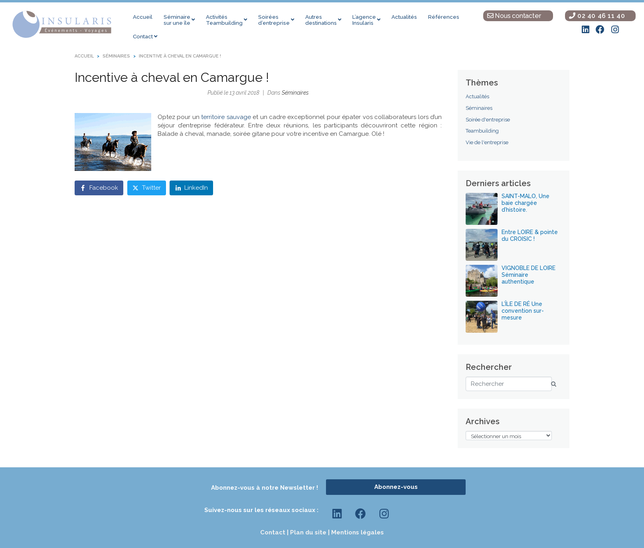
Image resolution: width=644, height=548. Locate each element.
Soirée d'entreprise (488, 120)
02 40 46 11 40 (597, 16)
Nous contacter (514, 16)
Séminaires (295, 92)
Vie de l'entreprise (487, 142)
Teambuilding (482, 131)
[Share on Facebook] (99, 188)
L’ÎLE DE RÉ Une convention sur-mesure (523, 311)
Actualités (477, 96)
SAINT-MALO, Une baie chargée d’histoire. (525, 203)
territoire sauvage (226, 117)
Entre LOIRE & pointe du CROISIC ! (530, 235)
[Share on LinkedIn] (191, 188)
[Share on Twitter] (146, 188)
